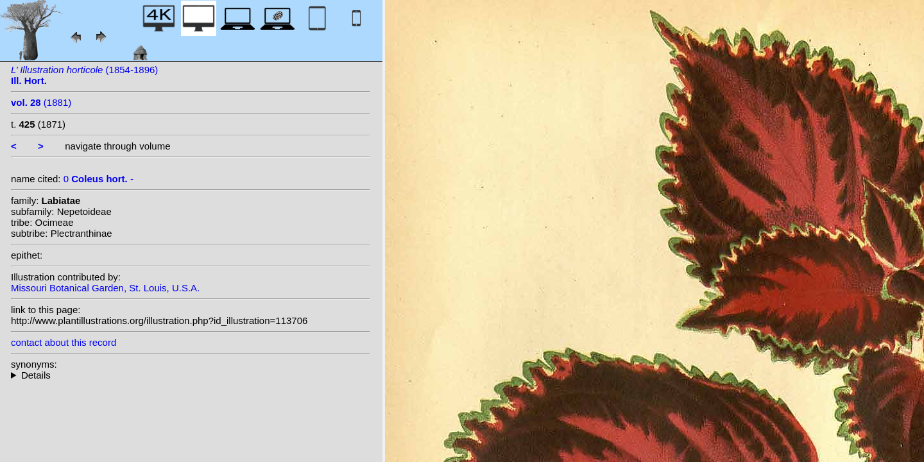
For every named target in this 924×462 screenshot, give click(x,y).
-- (190, 375)
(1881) (41, 102)
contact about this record (63, 342)
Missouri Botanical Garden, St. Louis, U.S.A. (105, 287)
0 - (98, 178)
